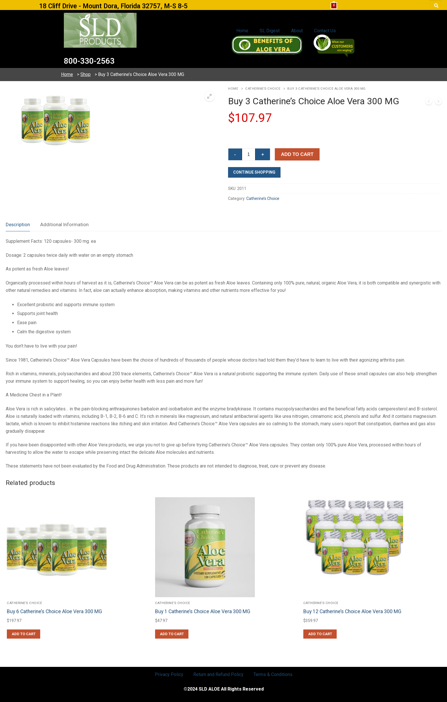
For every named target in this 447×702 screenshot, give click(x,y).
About (297, 30)
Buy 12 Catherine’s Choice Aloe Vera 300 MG (352, 611)
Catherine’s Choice (262, 89)
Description (18, 224)
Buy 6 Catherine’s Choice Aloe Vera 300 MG (54, 611)
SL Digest (270, 30)
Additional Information (64, 224)
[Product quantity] (248, 155)
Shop (85, 74)
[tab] (18, 224)
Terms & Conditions (272, 674)
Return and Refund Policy (218, 674)
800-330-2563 (94, 60)
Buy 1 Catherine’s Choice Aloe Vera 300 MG (202, 611)
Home (242, 30)
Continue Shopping (254, 172)
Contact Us (325, 30)
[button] (209, 96)
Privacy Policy (169, 674)
